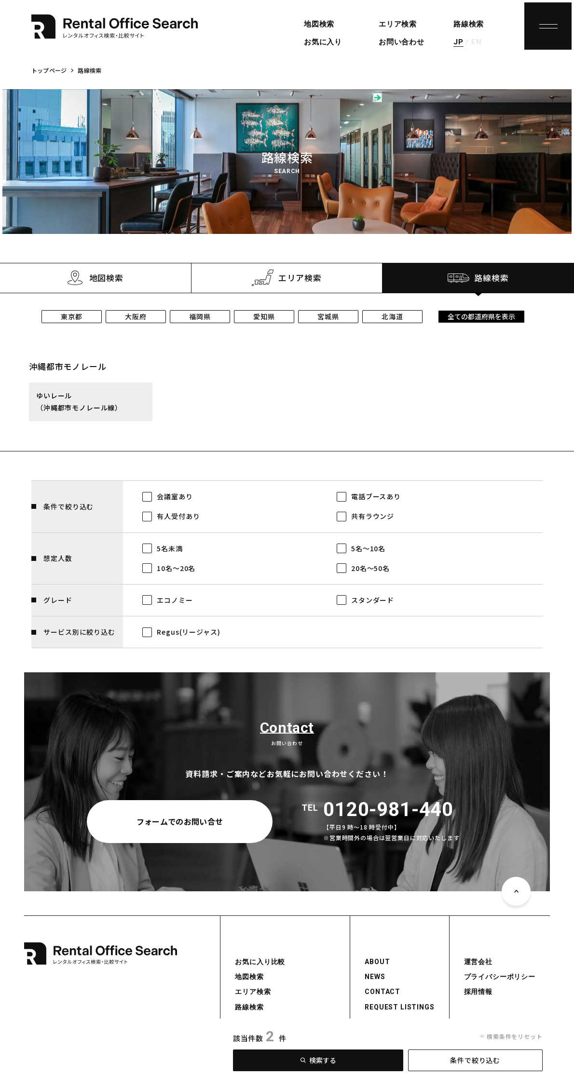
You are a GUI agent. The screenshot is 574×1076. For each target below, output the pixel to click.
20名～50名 (370, 568)
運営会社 (478, 962)
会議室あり (174, 496)
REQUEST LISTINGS (399, 1007)
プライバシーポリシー (499, 977)
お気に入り (323, 42)
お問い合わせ (401, 42)
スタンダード (372, 600)
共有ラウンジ (372, 516)
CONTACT (382, 991)
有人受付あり (178, 516)
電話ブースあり (376, 496)
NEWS (375, 977)
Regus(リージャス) (188, 632)
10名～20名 (176, 568)
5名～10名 (368, 548)
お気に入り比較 (260, 962)
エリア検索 (398, 24)
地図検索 (319, 24)
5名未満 (169, 548)
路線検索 (468, 24)
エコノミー (174, 600)
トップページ (49, 70)
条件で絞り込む (475, 1060)
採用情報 (478, 991)
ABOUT (377, 962)
